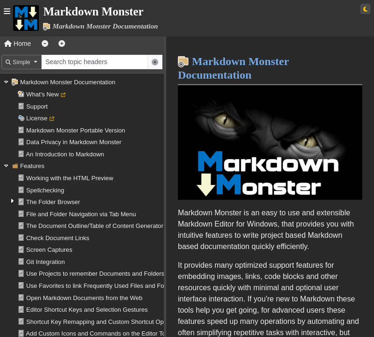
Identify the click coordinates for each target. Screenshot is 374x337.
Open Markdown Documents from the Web (84, 297)
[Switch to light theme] (365, 9)
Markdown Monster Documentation (67, 82)
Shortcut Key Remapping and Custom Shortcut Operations (105, 321)
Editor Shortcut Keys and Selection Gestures (86, 309)
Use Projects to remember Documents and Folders (95, 273)
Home (17, 43)
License (36, 118)
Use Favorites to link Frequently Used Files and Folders (101, 285)
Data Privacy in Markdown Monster (73, 142)
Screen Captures (49, 249)
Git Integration (45, 261)
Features (32, 165)
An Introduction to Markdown (65, 154)
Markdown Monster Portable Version (75, 130)
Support (37, 106)
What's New (42, 94)
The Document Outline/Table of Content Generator (94, 225)
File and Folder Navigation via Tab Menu (81, 214)
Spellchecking (45, 190)
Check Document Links (57, 238)
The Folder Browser (53, 201)
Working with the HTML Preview (69, 178)
